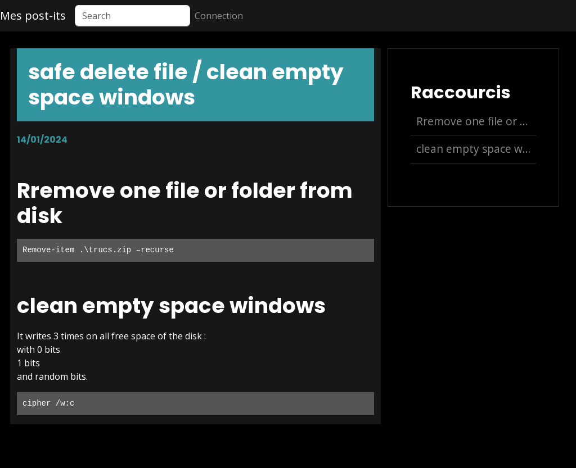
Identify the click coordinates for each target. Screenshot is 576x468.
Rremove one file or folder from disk (476, 121)
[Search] (132, 15)
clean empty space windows (476, 148)
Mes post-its (33, 15)
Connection (219, 16)
